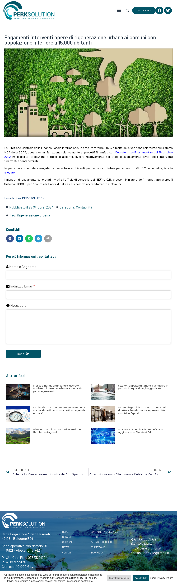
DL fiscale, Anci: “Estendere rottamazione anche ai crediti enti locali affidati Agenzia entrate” (59, 410)
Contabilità (84, 207)
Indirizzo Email (22, 286)
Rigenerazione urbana (33, 215)
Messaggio (18, 305)
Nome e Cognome (22, 266)
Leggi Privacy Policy (161, 578)
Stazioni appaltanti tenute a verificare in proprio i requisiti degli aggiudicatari (143, 387)
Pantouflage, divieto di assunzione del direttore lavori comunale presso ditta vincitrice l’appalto (142, 410)
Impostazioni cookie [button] (119, 578)
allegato (9, 172)
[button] (10, 238)
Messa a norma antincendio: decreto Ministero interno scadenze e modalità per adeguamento (57, 388)
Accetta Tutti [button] (141, 578)
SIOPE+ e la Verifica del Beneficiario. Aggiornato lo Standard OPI (141, 431)
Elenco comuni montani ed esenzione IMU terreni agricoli (57, 431)
